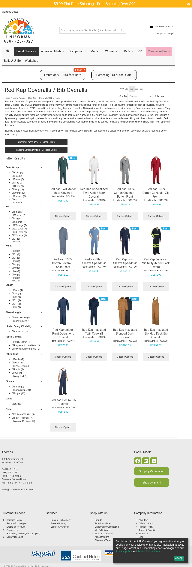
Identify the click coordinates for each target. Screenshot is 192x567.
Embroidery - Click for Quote (64, 73)
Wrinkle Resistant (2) (23, 421)
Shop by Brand (151, 482)
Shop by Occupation (151, 471)
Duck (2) (17, 362)
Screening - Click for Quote (114, 75)
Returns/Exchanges (16, 523)
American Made (102, 523)
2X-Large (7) (19, 225)
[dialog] (150, 550)
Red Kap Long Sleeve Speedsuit (125, 261)
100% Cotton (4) (21, 342)
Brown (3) (18, 179)
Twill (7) (17, 372)
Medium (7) (19, 215)
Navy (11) (18, 189)
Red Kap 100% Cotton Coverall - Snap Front (63, 263)
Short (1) (17, 290)
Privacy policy (124, 551)
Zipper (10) (18, 393)
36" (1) (16, 307)
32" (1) (16, 300)
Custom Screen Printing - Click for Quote (36, 150)
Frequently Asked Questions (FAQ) (23, 533)
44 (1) (16, 271)
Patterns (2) (19, 196)
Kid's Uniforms (102, 537)
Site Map (143, 533)
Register (161, 33)
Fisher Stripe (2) (21, 366)
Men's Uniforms (102, 530)
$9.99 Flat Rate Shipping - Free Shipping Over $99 (94, 4)
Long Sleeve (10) (21, 317)
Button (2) (18, 386)
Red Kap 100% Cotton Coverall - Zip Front (156, 192)
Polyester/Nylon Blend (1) (26, 348)
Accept (179, 557)
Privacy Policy (146, 527)
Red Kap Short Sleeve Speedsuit (94, 261)
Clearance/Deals (103, 540)
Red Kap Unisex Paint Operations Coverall (63, 333)
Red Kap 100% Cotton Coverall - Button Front (125, 192)
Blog (141, 537)
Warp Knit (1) (19, 376)
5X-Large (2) (19, 235)
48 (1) (16, 278)
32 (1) (16, 254)
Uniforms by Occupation (107, 527)
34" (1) (16, 303)
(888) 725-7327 (18, 41)
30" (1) (16, 297)
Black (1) (17, 172)
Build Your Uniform (60, 527)
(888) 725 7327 (9, 472)
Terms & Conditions (148, 530)
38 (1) (16, 264)
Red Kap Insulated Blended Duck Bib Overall (156, 333)
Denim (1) (18, 359)
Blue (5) (17, 176)
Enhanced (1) (20, 331)
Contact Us (11, 530)
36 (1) (16, 261)
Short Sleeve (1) (21, 321)
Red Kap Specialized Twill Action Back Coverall (94, 192)
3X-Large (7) (19, 228)
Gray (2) (17, 182)
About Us (143, 520)
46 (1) (16, 274)
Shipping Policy (14, 520)
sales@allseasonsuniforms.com (17, 489)
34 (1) (16, 239)
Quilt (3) (17, 404)
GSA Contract (146, 523)
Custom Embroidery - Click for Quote (36, 142)
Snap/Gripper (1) (21, 390)
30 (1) (16, 251)
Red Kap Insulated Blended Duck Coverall (125, 333)
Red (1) (17, 199)
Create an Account (15, 527)
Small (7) (17, 212)
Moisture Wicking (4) (23, 414)
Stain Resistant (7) (22, 418)
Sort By (123, 96)
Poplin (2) (18, 369)
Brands (98, 520)
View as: (123, 88)
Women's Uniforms (104, 533)
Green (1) (18, 186)
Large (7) (17, 218)
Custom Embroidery (60, 520)
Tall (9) (16, 293)
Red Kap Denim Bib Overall (63, 402)
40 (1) (16, 268)
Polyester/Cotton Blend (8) (26, 345)
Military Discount (14, 537)
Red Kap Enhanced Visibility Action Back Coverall (156, 263)
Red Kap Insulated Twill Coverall (94, 331)
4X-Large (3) (19, 232)
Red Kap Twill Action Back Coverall (63, 191)
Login (170, 33)
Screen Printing (58, 523)
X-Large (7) (19, 222)
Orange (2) (18, 193)
